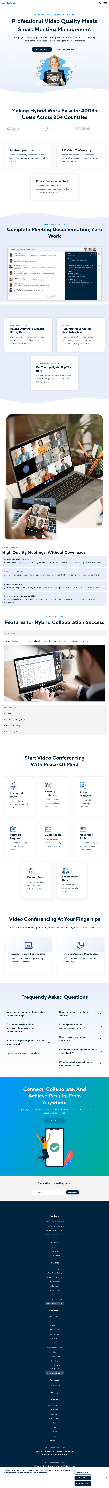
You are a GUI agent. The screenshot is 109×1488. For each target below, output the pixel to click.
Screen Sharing (55, 633)
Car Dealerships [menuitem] (54, 1356)
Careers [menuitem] (54, 1436)
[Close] (106, 1477)
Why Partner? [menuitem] (54, 1386)
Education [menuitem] (54, 1361)
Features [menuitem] (54, 1262)
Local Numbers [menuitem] (54, 1290)
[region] (54, 1477)
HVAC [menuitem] (54, 1343)
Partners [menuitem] (54, 1380)
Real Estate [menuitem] (54, 1330)
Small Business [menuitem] (54, 1316)
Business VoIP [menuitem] (54, 1251)
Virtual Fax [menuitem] (55, 1295)
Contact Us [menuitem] (54, 1440)
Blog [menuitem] (54, 1423)
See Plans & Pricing (65, 49)
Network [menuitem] (54, 1410)
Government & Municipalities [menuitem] (54, 1367)
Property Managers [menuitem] (54, 1347)
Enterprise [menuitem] (54, 1321)
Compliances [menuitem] (54, 1414)
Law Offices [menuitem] (54, 1334)
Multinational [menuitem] (55, 1325)
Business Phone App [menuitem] (54, 1299)
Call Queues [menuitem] (54, 1286)
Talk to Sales (42, 49)
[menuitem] (54, 1303)
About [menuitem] (54, 1399)
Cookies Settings (82, 1472)
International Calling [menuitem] (54, 1273)
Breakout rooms (55, 708)
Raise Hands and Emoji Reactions (55, 720)
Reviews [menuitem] (54, 1432)
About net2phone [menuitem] (54, 1405)
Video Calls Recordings (55, 726)
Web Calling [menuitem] (54, 1268)
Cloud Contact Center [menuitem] (54, 1230)
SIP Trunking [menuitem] (54, 1242)
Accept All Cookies (82, 1483)
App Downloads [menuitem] (54, 1256)
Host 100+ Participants (55, 714)
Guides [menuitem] (54, 1427)
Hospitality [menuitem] (54, 1338)
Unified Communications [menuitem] (54, 1222)
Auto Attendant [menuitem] (54, 1282)
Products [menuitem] (54, 1216)
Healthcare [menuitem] (54, 1352)
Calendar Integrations (55, 732)
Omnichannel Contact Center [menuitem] (54, 1236)
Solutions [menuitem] (54, 1310)
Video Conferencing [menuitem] (54, 1277)
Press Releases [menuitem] (54, 1418)
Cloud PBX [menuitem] (55, 1247)
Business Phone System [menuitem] (54, 1226)
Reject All (82, 1478)
